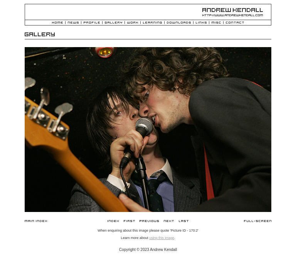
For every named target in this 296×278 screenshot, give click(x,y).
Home (57, 23)
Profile (92, 23)
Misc (216, 23)
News (73, 23)
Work (132, 23)
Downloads (179, 23)
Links (201, 23)
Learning (152, 23)
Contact (235, 23)
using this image (161, 238)
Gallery (113, 23)
